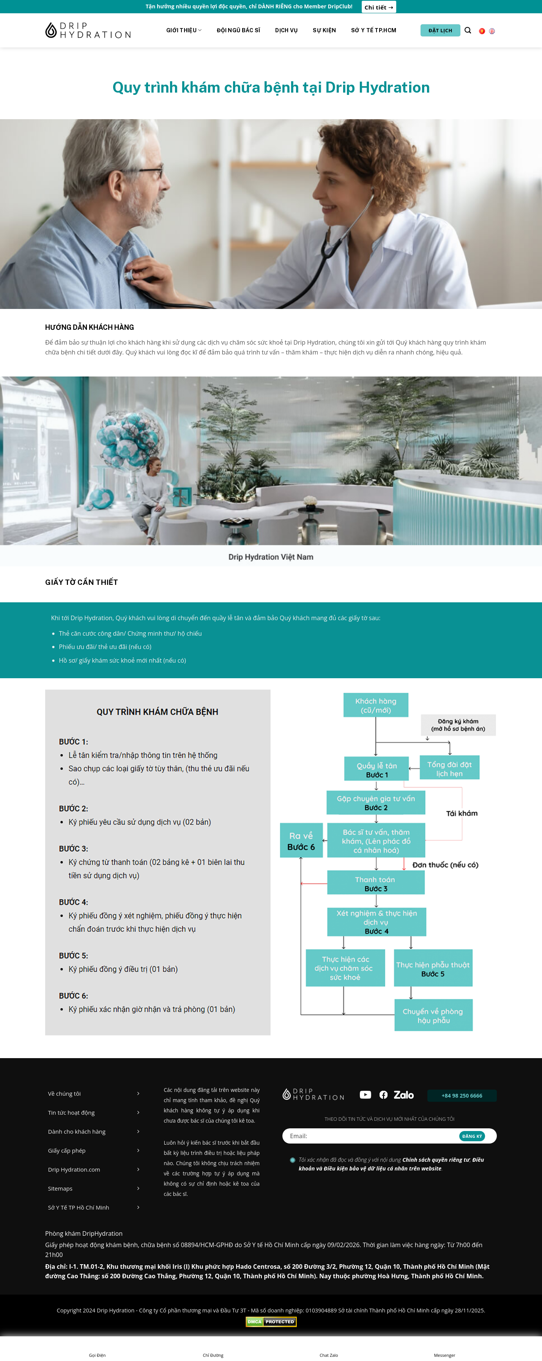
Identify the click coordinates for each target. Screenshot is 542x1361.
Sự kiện (324, 30)
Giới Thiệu (184, 30)
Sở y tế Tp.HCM (373, 30)
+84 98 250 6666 (462, 1095)
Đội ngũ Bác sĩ (238, 30)
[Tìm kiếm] (468, 30)
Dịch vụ (286, 30)
